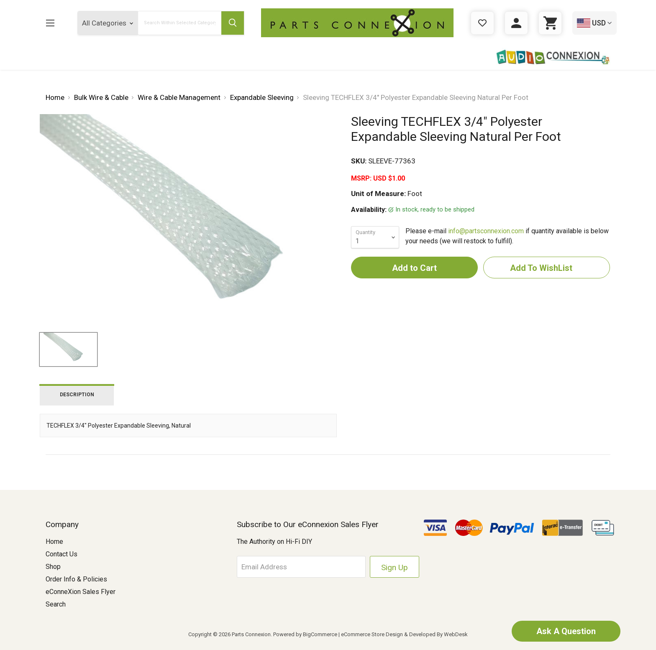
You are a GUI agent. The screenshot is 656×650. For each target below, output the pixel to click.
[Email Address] (301, 567)
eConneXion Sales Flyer (80, 592)
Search (56, 604)
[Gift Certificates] (482, 23)
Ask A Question (566, 631)
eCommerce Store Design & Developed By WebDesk (404, 634)
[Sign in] (516, 23)
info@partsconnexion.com (486, 231)
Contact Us (61, 554)
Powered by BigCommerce (305, 634)
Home (54, 541)
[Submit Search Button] (232, 23)
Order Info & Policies (76, 579)
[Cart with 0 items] (550, 23)
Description (77, 395)
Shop (53, 567)
